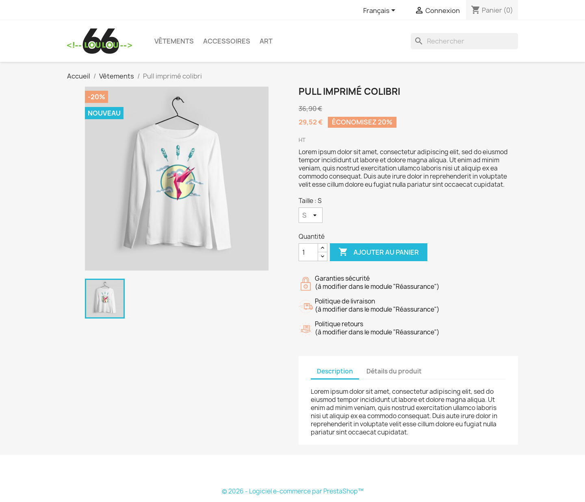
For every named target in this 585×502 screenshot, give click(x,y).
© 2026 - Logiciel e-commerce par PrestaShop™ (293, 491)
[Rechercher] (464, 41)
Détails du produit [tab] (394, 371)
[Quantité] (308, 252)
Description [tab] (335, 371)
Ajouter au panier (378, 252)
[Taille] (311, 215)
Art (266, 41)
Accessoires (226, 41)
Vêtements (174, 41)
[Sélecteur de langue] (380, 11)
